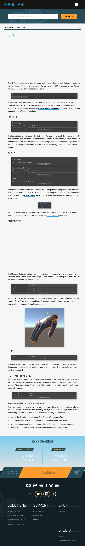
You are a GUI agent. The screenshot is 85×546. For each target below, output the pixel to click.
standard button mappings (48, 108)
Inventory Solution (16, 524)
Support (40, 505)
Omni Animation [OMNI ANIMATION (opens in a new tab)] (14, 511)
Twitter (41, 494)
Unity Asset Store (55, 495)
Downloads (38, 515)
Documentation (40, 511)
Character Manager (50, 277)
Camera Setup (29, 195)
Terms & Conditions (67, 540)
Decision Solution (15, 515)
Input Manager (46, 136)
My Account (64, 511)
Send (76, 472)
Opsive (14, 4)
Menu (76, 4)
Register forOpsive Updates (11, 472)
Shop (63, 505)
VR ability (39, 410)
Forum (36, 520)
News (61, 536)
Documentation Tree (14, 28)
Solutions (17, 505)
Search (69, 16)
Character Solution (16, 520)
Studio (65, 530)
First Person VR (53, 215)
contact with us (32, 145)
